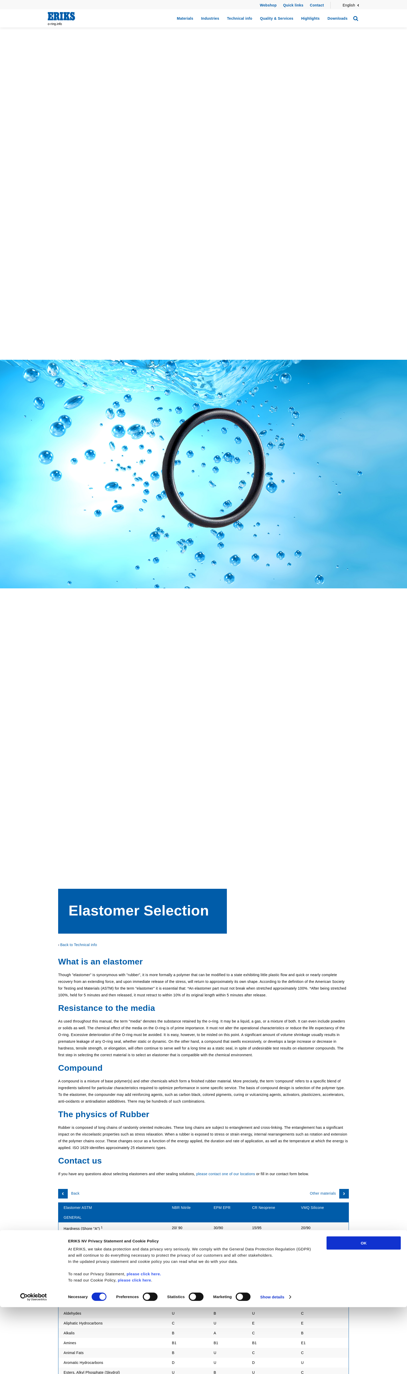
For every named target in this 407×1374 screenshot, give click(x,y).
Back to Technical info (78, 945)
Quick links (293, 5)
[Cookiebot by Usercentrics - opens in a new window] (33, 1364)
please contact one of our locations (225, 1174)
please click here (134, 1347)
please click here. (144, 1340)
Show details (272, 1364)
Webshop (268, 5)
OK (364, 1310)
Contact (317, 5)
